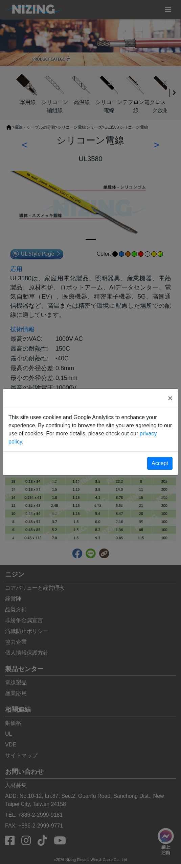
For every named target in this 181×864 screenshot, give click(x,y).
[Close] (170, 398)
